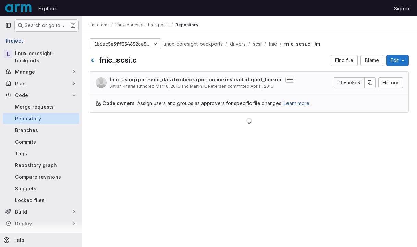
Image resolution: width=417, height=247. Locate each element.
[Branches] (41, 130)
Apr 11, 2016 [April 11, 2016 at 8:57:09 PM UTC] (262, 86)
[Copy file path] (317, 43)
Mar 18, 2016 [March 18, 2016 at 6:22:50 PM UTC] (168, 86)
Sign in (401, 8)
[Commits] (41, 141)
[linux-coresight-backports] (41, 57)
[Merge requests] (41, 106)
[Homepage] (18, 8)
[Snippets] (41, 188)
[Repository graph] (41, 165)
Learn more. (297, 103)
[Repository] (41, 118)
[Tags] (41, 153)
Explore (47, 8)
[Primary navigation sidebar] (8, 25)
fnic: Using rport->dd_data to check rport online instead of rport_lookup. (196, 79)
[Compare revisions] (41, 176)
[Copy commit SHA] (370, 82)
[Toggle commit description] (290, 80)
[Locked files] (41, 200)
